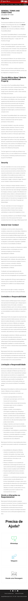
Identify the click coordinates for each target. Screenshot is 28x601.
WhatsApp (14, 553)
